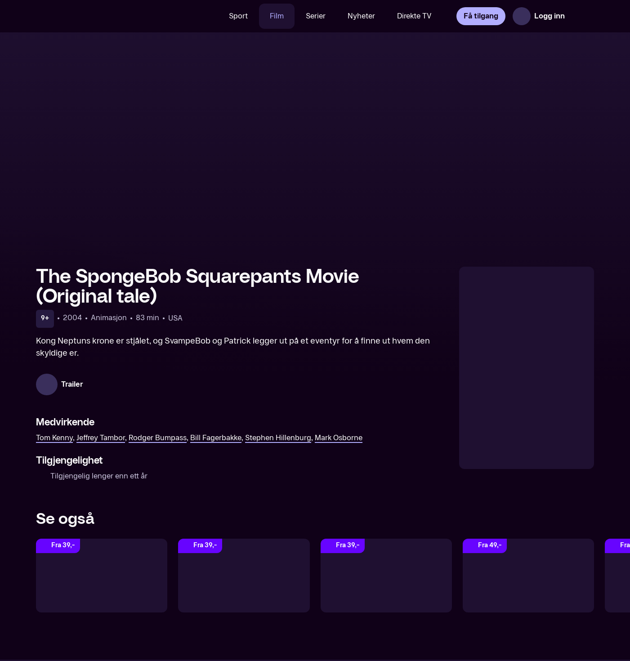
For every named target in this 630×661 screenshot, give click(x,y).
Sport (238, 16)
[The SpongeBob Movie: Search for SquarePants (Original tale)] (528, 575)
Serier (316, 16)
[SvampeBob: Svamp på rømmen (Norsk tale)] (386, 575)
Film (277, 16)
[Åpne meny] (581, 16)
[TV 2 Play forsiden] (103, 16)
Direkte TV (414, 16)
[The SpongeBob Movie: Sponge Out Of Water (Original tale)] (243, 575)
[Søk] (205, 16)
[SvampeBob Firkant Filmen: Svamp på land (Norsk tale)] (101, 575)
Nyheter (361, 16)
